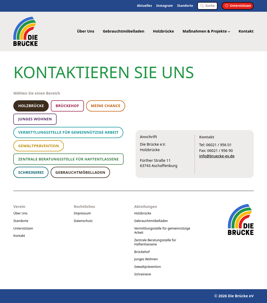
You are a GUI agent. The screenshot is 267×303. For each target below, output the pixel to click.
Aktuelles (144, 6)
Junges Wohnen (146, 259)
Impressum (82, 213)
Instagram (164, 6)
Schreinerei (142, 274)
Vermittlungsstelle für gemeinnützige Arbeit (162, 230)
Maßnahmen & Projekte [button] (206, 31)
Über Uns (85, 31)
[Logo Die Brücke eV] (26, 31)
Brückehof (142, 252)
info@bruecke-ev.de (217, 155)
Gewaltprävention (147, 266)
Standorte (185, 6)
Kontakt (246, 31)
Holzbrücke (163, 31)
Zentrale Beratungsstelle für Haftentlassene (155, 242)
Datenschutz (83, 221)
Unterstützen (23, 228)
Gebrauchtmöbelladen (123, 31)
